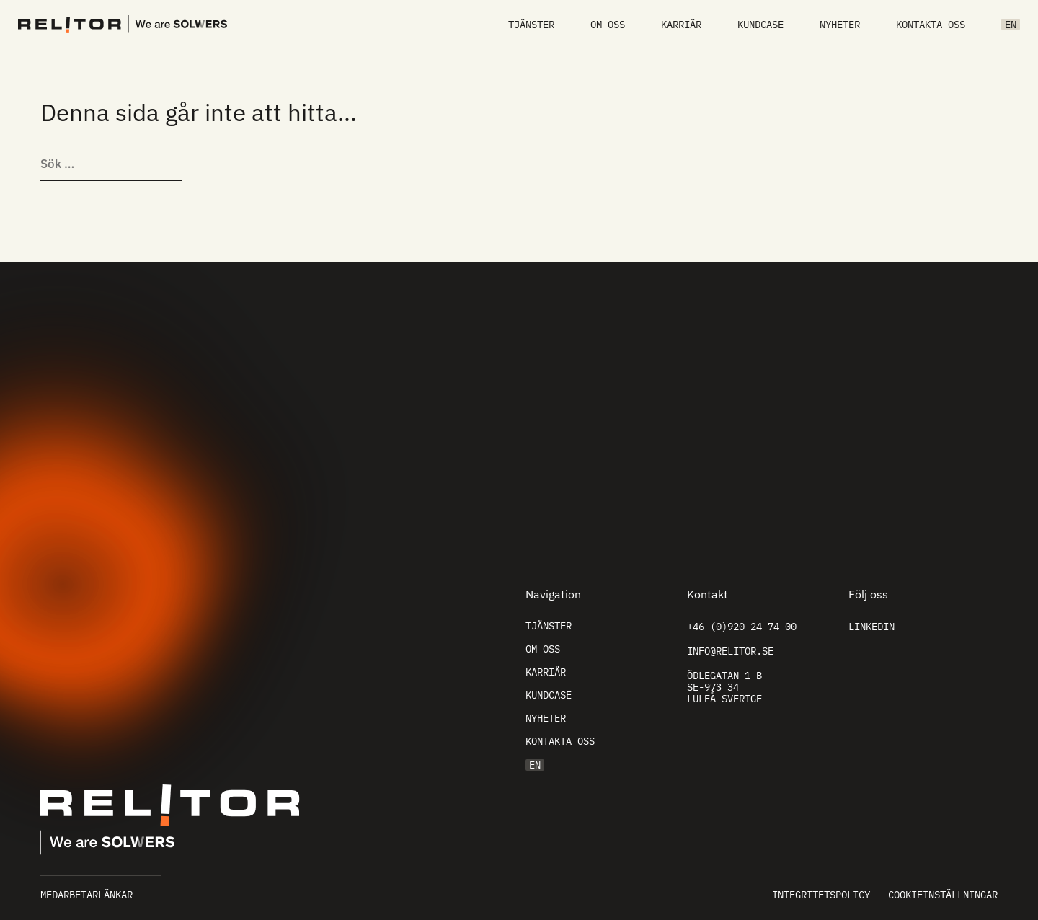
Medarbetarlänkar (86, 894)
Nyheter (840, 24)
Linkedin (871, 626)
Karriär (681, 24)
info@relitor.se (730, 651)
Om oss (607, 24)
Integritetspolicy (821, 894)
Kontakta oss (930, 24)
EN (1010, 24)
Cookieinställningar (943, 894)
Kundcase (760, 24)
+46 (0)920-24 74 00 (742, 626)
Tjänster (531, 24)
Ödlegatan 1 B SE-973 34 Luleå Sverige (724, 687)
